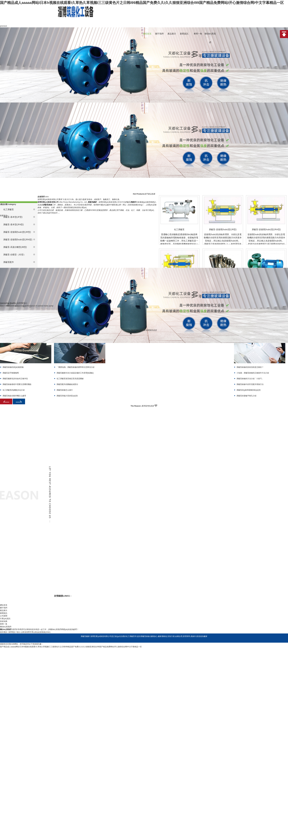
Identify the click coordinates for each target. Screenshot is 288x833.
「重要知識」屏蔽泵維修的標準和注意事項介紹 (75, 367)
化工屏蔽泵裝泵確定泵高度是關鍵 (70, 379)
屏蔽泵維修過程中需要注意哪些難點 (17, 384)
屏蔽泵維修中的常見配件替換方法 (250, 384)
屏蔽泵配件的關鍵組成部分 (67, 384)
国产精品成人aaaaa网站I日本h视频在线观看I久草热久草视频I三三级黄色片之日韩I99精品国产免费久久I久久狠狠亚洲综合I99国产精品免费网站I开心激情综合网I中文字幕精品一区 (142, 3)
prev (1, 26)
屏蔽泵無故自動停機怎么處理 (14, 396)
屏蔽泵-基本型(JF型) (12, 217)
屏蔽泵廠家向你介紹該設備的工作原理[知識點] (75, 373)
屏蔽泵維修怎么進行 (65, 390)
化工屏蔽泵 (8, 209)
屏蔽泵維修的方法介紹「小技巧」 (250, 379)
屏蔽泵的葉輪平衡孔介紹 (246, 396)
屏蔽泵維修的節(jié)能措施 (13, 367)
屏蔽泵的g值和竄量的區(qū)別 (249, 390)
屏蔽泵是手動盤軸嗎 (11, 373)
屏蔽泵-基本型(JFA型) (13, 224)
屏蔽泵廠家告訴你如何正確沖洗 (15, 379)
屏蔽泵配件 (8, 262)
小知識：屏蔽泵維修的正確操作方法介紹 (253, 373)
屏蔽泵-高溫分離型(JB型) (15, 247)
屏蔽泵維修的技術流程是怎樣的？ (250, 367)
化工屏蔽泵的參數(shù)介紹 (14, 390)
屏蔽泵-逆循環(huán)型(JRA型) (17, 239)
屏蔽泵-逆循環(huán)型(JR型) (17, 232)
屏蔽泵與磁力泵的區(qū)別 (67, 396)
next (5, 26)
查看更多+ (4, 216)
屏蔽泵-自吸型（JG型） (14, 254)
